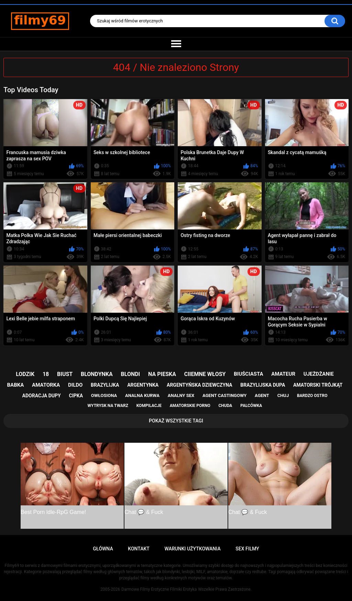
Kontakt (139, 548)
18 (46, 374)
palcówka (251, 405)
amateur (283, 374)
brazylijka (105, 385)
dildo (75, 385)
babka (15, 385)
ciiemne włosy (205, 374)
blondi (130, 374)
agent (262, 395)
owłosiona (104, 395)
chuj (283, 395)
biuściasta (248, 374)
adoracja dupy (41, 395)
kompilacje (149, 405)
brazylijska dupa (262, 385)
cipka (76, 395)
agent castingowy (224, 395)
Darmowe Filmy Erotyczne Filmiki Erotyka (159, 589)
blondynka (97, 374)
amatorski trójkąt (317, 385)
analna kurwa (142, 395)
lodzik (25, 374)
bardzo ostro (312, 395)
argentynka (142, 385)
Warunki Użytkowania (192, 548)
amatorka (46, 385)
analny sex (181, 395)
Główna (103, 548)
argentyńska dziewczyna (199, 385)
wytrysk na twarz (108, 405)
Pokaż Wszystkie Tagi (176, 420)
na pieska (162, 374)
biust (65, 374)
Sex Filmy (247, 548)
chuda (225, 405)
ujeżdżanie (319, 374)
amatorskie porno (190, 405)
